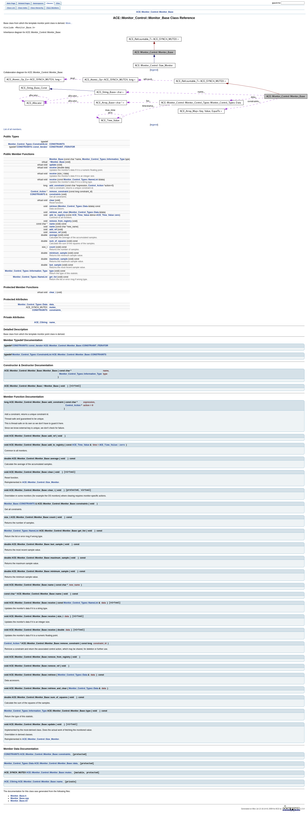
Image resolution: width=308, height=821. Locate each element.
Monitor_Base (166, 12)
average (53, 235)
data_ (52, 305)
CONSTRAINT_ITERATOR (62, 147)
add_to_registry (57, 215)
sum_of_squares (57, 241)
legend (154, 70)
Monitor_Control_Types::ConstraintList (27, 144)
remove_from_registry (60, 221)
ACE (138, 12)
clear (51, 201)
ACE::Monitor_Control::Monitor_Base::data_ (56, 769)
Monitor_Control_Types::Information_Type (103, 159)
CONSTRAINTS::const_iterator (32, 147)
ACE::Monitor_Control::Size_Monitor (40, 484)
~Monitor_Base (56, 162)
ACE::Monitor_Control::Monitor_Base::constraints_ (46, 759)
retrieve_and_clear (58, 213)
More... (69, 23)
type (51, 271)
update (52, 165)
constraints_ (55, 310)
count (52, 247)
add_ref (53, 230)
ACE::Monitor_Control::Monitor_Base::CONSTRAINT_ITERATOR (76, 346)
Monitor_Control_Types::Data (73, 207)
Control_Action (95, 186)
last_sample (55, 265)
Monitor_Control (150, 12)
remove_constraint (58, 192)
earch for (276, 3)
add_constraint (56, 186)
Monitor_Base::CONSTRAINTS (19, 506)
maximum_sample (58, 259)
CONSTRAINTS (57, 144)
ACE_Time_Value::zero (107, 215)
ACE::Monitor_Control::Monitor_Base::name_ (41, 788)
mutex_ (53, 308)
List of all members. (13, 130)
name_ (52, 323)
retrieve (53, 207)
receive (53, 168)
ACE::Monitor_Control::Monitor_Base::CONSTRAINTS (79, 355)
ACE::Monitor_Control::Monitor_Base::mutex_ (49, 778)
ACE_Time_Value (80, 215)
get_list (53, 277)
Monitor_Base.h (18, 802)
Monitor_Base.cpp (20, 804)
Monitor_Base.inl (19, 807)
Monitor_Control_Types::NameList (81, 180)
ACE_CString (40, 323)
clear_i (52, 293)
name (52, 224)
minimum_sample (58, 253)
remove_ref (55, 233)
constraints (55, 195)
